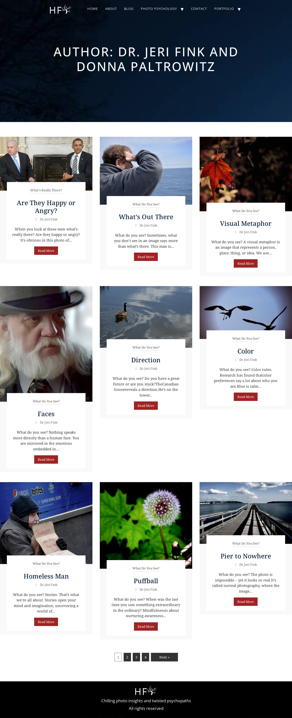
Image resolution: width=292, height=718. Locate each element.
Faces (46, 413)
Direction (146, 359)
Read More (46, 250)
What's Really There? (46, 190)
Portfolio (224, 8)
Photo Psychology (159, 8)
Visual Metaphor (246, 223)
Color (245, 351)
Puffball (146, 580)
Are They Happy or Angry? (46, 206)
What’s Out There (146, 216)
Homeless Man (46, 576)
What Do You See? (146, 204)
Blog (128, 8)
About (111, 8)
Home (92, 8)
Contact (199, 8)
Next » (164, 657)
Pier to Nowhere (245, 555)
